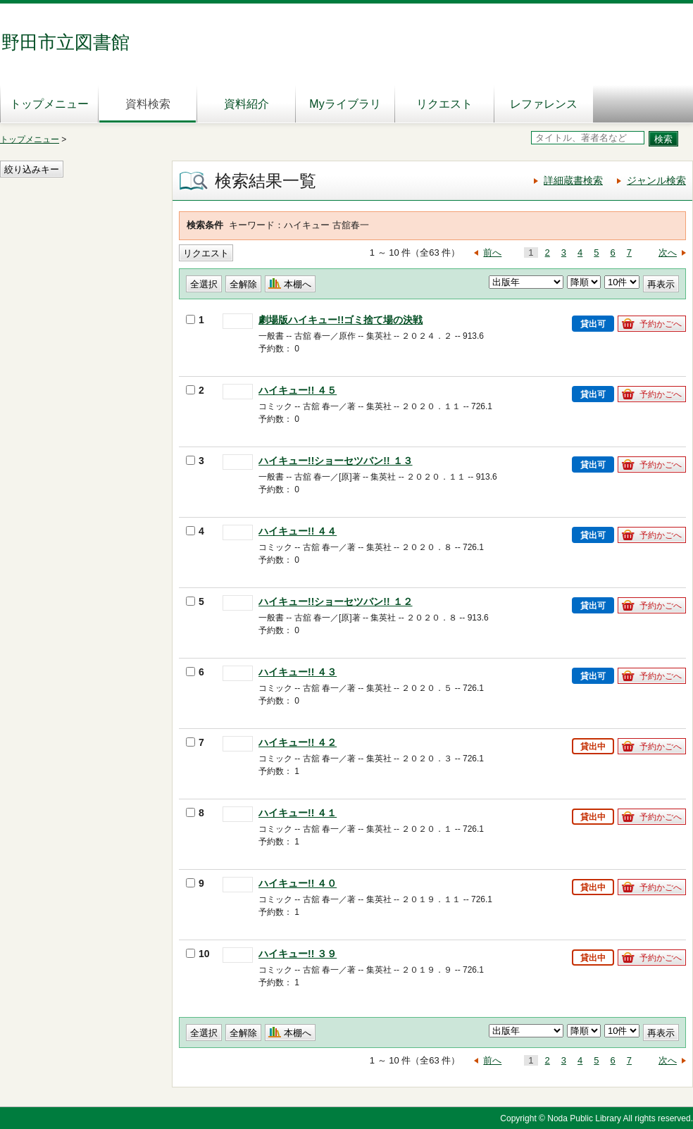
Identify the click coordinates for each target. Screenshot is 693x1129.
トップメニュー (49, 104)
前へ (492, 252)
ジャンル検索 (656, 180)
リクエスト (444, 104)
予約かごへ (660, 324)
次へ (667, 252)
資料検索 (147, 104)
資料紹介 (246, 104)
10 (198, 953)
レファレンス (544, 104)
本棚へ (297, 284)
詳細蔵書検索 (573, 180)
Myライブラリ (344, 104)
